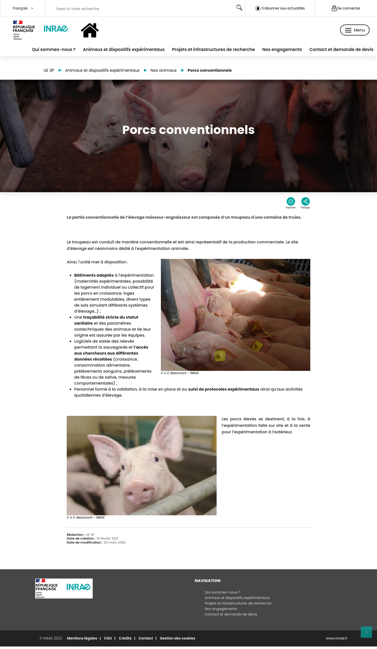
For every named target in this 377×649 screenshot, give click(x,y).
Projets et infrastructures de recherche (206, 51)
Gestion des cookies (177, 640)
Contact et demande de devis (340, 51)
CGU (108, 640)
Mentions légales (82, 640)
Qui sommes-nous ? (41, 51)
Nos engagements (278, 51)
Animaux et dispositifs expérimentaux (114, 51)
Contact (146, 640)
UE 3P (49, 73)
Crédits (125, 640)
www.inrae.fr (337, 640)
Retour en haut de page (368, 634)
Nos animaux (164, 73)
